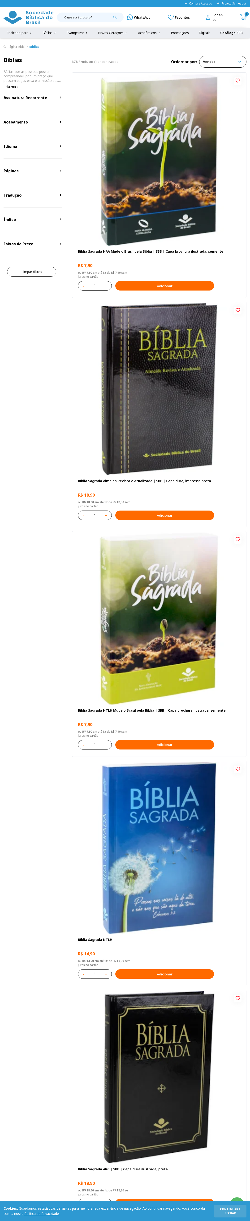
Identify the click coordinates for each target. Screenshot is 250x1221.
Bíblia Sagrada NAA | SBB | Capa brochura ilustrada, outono (99, 577)
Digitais (204, 33)
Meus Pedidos (94, 1118)
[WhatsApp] (139, 17)
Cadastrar (226, 1071)
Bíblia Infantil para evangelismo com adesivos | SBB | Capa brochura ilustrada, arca (218, 467)
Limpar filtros (32, 271)
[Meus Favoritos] (179, 17)
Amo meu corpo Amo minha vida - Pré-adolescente (213, 356)
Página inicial (16, 47)
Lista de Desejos (96, 1127)
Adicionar (122, 168)
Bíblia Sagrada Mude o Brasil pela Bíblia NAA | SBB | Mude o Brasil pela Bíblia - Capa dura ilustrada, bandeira (159, 797)
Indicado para (20, 33)
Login (87, 1109)
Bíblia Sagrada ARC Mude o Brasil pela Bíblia (218, 246)
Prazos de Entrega (46, 1136)
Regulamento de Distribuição (54, 1118)
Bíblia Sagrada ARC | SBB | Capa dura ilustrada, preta (158, 246)
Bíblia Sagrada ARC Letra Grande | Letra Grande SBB (99, 466)
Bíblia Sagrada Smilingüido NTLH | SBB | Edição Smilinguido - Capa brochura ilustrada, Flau (99, 797)
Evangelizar (77, 33)
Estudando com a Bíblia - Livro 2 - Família (157, 907)
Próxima (190, 972)
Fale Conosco (126, 1109)
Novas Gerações (113, 33)
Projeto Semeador (231, 3)
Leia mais (11, 86)
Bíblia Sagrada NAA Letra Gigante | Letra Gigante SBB (157, 467)
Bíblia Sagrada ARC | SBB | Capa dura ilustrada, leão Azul (218, 687)
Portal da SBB (14, 1127)
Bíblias (50, 33)
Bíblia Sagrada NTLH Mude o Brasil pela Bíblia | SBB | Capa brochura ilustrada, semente (218, 136)
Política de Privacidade (41, 1213)
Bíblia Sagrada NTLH (94, 244)
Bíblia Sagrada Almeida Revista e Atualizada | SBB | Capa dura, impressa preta (158, 136)
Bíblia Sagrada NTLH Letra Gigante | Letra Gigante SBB (99, 687)
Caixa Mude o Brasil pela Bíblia (216, 907)
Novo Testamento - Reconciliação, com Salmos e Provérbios (158, 356)
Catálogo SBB (231, 33)
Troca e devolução (46, 1127)
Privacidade (40, 1109)
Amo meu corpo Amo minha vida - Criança (94, 907)
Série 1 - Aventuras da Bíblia (154, 577)
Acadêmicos (149, 33)
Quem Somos (14, 1109)
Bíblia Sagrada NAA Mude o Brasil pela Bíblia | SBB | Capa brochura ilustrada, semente (99, 136)
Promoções (180, 33)
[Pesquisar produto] (116, 19)
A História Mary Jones (214, 795)
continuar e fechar (230, 1211)
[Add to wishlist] (120, 80)
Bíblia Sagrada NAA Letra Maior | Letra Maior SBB (217, 577)
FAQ (7, 1118)
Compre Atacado (198, 3)
